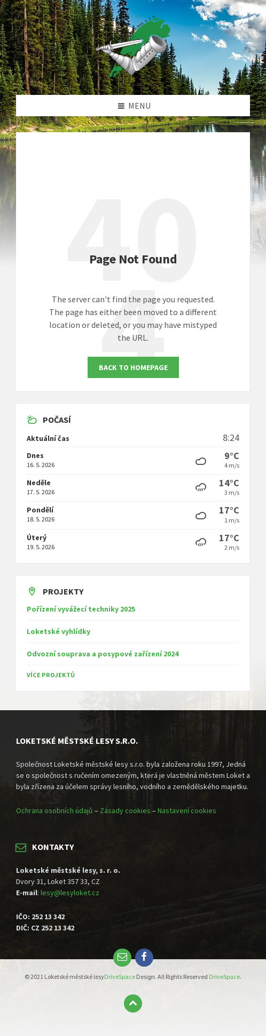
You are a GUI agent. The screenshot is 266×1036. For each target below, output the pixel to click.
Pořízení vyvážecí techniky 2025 (81, 609)
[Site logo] (133, 74)
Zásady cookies (125, 810)
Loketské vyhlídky (58, 631)
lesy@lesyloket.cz (70, 892)
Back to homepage (133, 367)
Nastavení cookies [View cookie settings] (187, 810)
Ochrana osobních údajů (54, 810)
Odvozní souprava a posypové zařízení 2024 (102, 653)
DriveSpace (119, 977)
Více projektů (51, 675)
